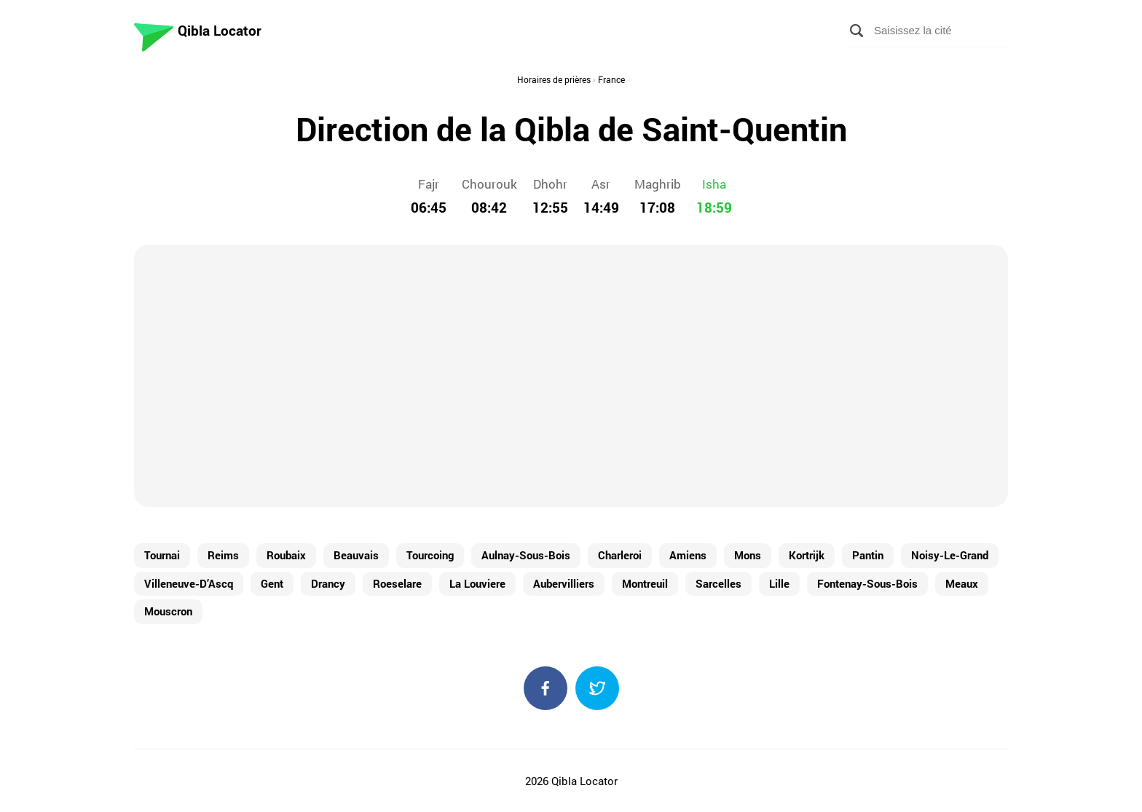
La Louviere (477, 583)
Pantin (867, 555)
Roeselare (397, 583)
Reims (223, 555)
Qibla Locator (219, 30)
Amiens (687, 555)
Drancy (328, 583)
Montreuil (645, 583)
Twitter (597, 688)
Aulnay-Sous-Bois (525, 555)
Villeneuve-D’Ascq (188, 583)
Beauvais (356, 555)
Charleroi (620, 555)
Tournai (162, 555)
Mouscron (168, 611)
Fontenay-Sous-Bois (867, 583)
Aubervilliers (563, 583)
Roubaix (286, 555)
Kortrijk (806, 555)
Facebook (545, 688)
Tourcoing (430, 555)
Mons (747, 555)
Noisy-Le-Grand (949, 555)
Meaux (961, 583)
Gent (272, 583)
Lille (779, 583)
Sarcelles (718, 583)
